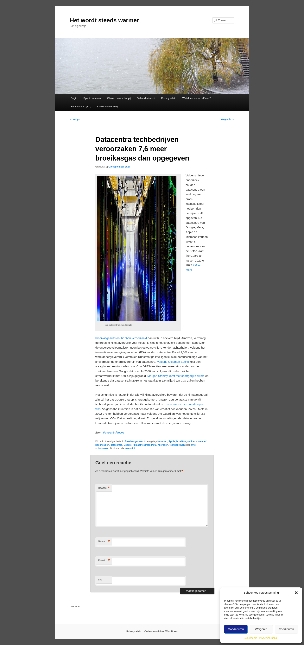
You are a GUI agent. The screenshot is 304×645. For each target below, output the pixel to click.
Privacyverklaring (268, 638)
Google (127, 445)
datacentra (116, 445)
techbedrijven (177, 445)
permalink (130, 448)
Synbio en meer (92, 98)
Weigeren (261, 629)
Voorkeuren (286, 629)
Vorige (75, 119)
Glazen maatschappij (119, 98)
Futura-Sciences (113, 432)
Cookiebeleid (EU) (107, 106)
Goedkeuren (236, 629)
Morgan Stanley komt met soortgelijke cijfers (175, 375)
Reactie (104, 488)
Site (100, 579)
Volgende (227, 119)
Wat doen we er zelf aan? (196, 98)
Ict (145, 441)
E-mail (104, 560)
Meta (153, 445)
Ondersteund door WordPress (161, 631)
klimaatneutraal (141, 445)
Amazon (162, 441)
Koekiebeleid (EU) (81, 106)
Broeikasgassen (133, 441)
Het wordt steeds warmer (104, 20)
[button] (296, 593)
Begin (74, 98)
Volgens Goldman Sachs (173, 361)
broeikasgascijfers (186, 441)
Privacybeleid (168, 98)
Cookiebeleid (250, 638)
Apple (171, 441)
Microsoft (163, 445)
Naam (104, 541)
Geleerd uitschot (146, 98)
